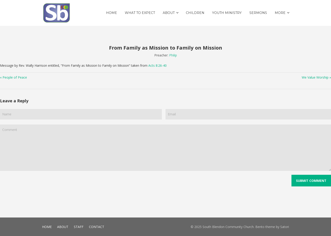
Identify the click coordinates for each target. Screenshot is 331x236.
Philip (173, 55)
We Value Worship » (316, 77)
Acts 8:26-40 (157, 65)
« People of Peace (13, 77)
